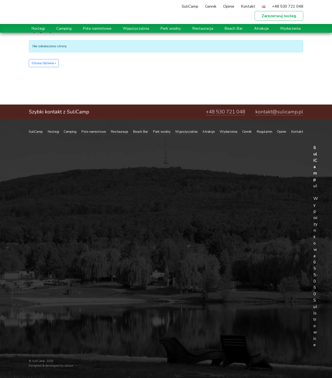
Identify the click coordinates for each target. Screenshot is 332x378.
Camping (64, 28)
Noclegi (38, 28)
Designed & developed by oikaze (51, 366)
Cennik (210, 6)
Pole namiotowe (97, 28)
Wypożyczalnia (136, 28)
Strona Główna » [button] (44, 63)
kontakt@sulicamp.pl (279, 111)
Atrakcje (261, 28)
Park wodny (170, 28)
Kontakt (248, 6)
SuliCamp (190, 6)
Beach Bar (233, 28)
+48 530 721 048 (287, 6)
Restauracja (202, 28)
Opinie (228, 6)
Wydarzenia (290, 28)
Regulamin (264, 131)
